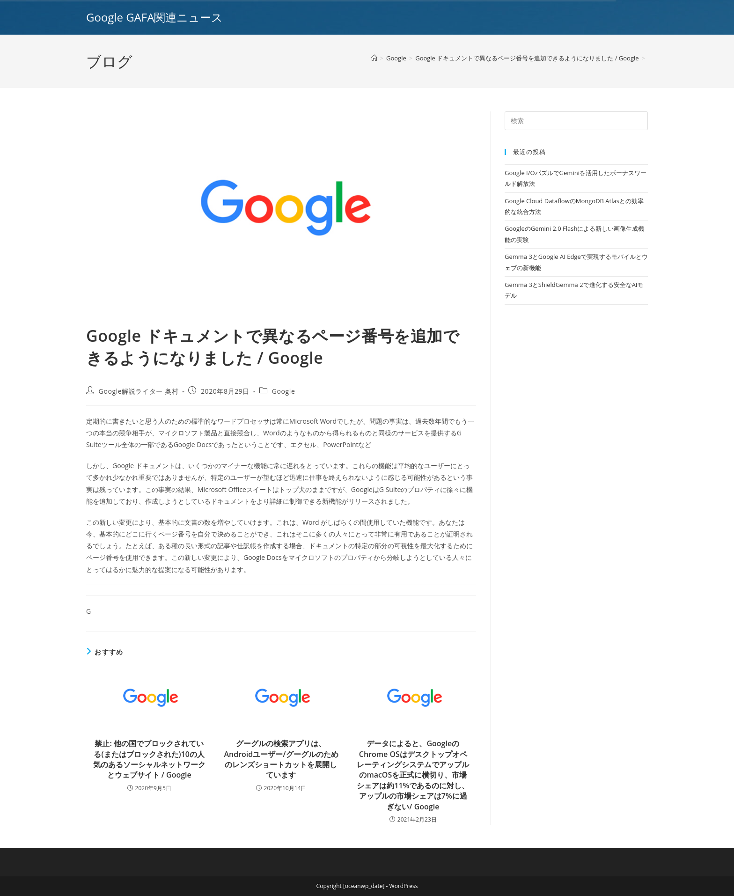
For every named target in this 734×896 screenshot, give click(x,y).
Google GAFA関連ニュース (154, 17)
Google (283, 391)
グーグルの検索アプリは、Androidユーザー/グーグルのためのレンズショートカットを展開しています (281, 759)
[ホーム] (374, 58)
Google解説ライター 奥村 (139, 391)
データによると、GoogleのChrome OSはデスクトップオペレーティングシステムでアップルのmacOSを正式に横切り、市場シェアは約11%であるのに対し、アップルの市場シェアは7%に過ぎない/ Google (413, 774)
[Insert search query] (576, 120)
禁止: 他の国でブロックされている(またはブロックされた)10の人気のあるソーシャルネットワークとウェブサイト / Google (149, 759)
